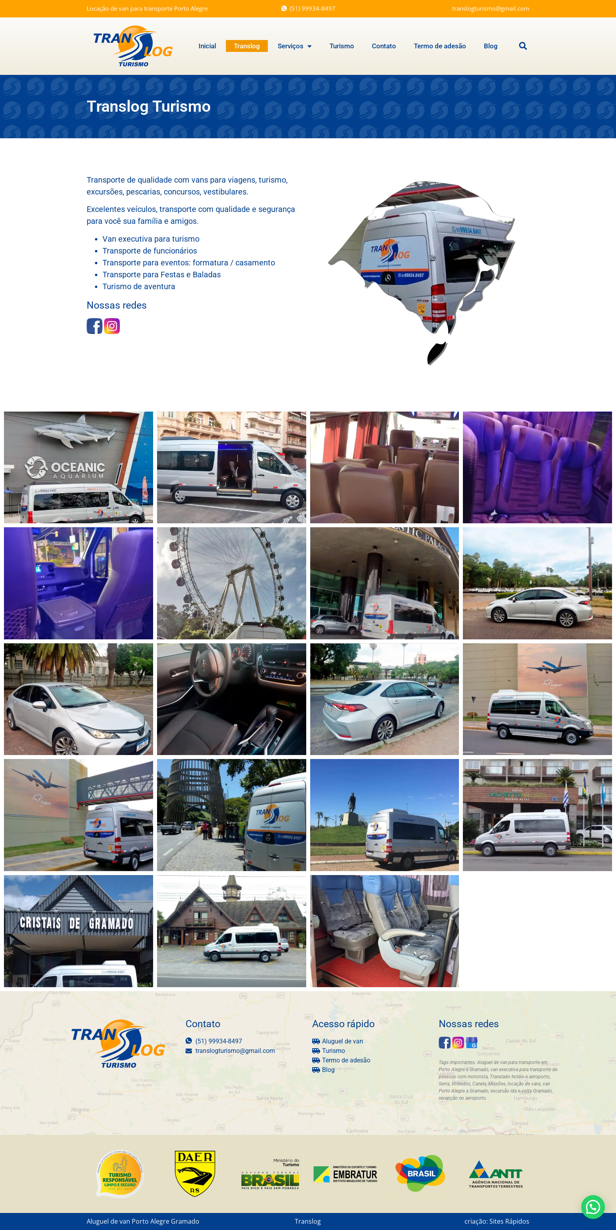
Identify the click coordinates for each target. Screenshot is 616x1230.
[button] (523, 46)
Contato (384, 46)
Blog (491, 46)
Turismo (342, 46)
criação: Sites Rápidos (496, 1221)
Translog (247, 46)
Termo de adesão (440, 46)
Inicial (207, 46)
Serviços (295, 46)
